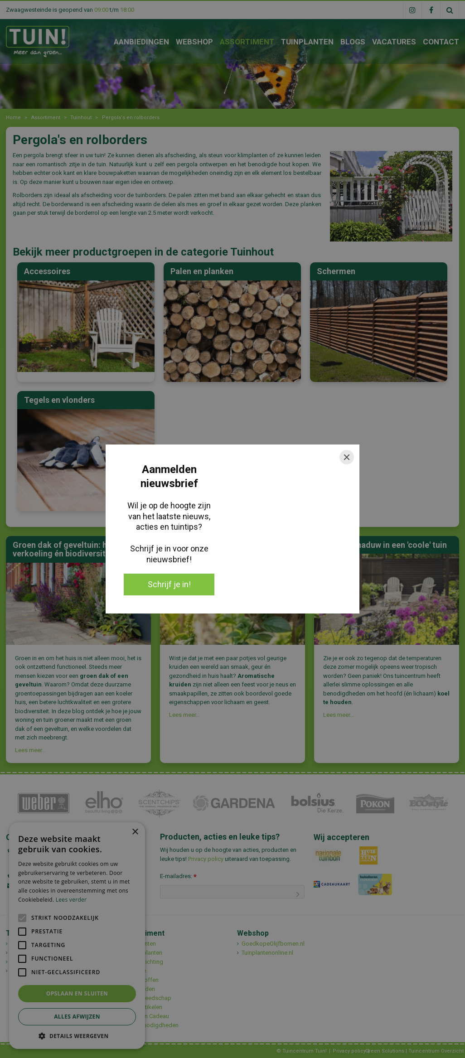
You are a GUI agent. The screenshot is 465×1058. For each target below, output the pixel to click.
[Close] (346, 457)
